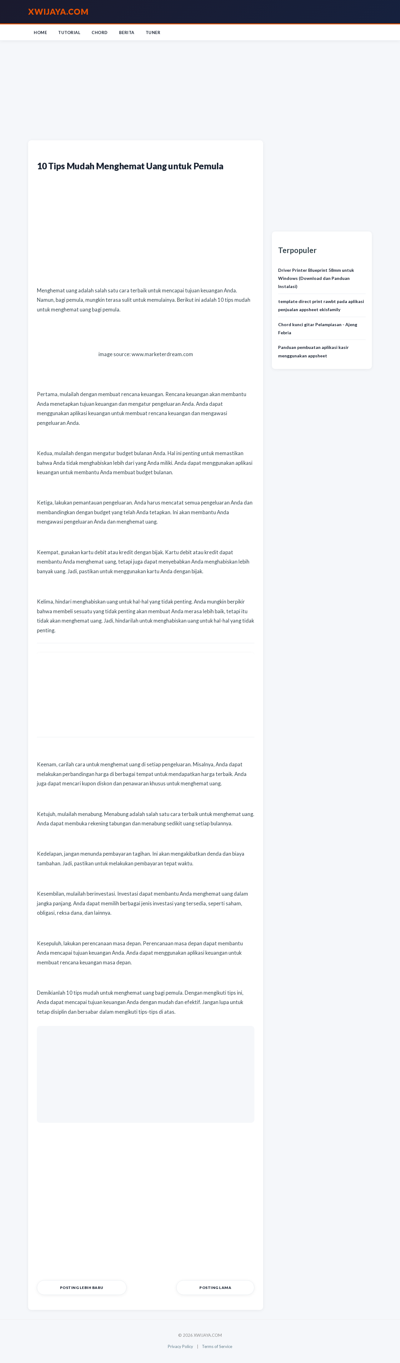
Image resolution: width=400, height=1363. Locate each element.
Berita (126, 32)
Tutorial (69, 32)
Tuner (153, 32)
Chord (100, 32)
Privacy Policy (179, 1347)
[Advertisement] (200, 89)
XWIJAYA (58, 12)
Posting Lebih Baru (68, 1288)
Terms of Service (218, 1347)
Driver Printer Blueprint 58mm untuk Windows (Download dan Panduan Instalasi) (316, 278)
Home (40, 32)
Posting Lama (229, 1288)
